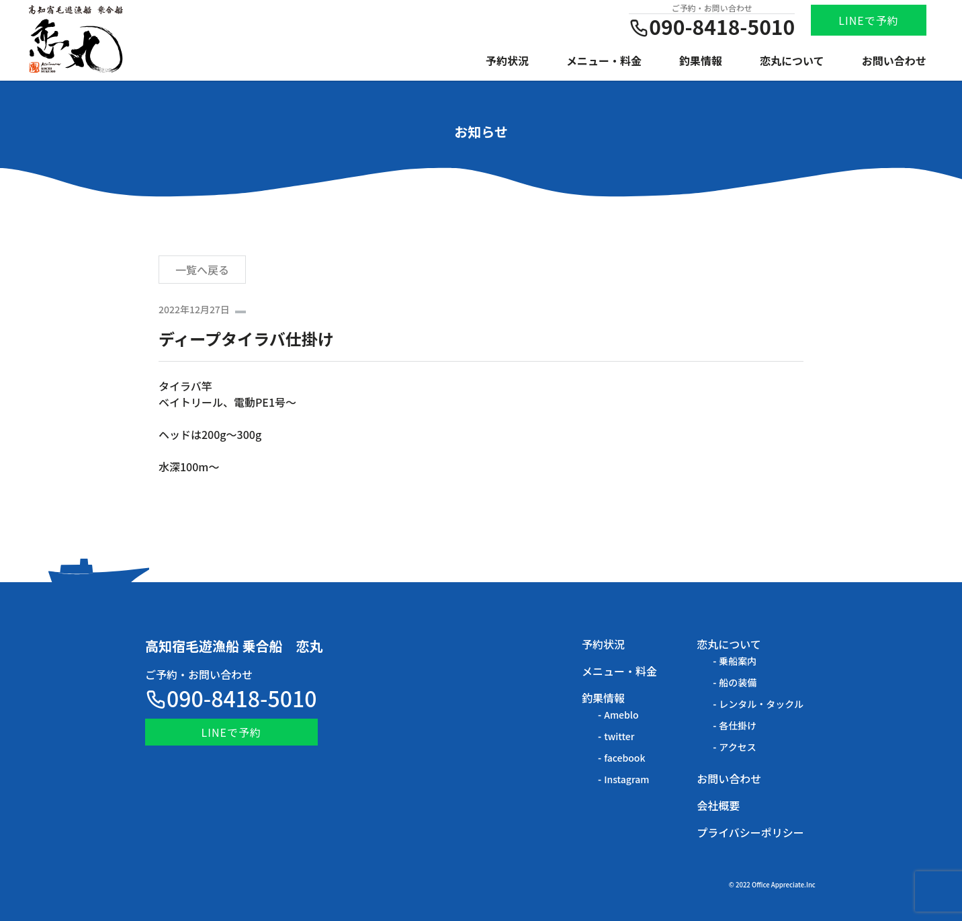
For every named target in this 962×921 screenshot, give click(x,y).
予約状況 (507, 60)
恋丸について (792, 60)
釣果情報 (700, 60)
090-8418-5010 (231, 697)
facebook (624, 757)
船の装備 (737, 682)
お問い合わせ (894, 60)
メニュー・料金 (604, 60)
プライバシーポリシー (750, 832)
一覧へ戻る (202, 270)
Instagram (626, 779)
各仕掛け (737, 725)
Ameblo (621, 714)
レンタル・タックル (761, 704)
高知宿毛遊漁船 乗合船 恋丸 (234, 645)
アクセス (737, 747)
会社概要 (718, 805)
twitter (619, 736)
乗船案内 (737, 661)
